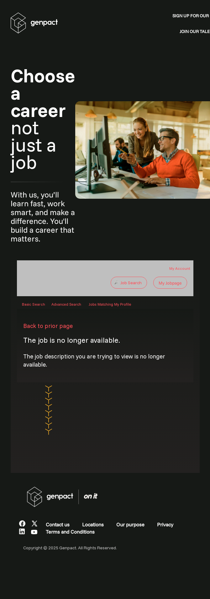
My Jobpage (170, 283)
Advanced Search (66, 304)
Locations (93, 524)
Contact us (58, 524)
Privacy (165, 524)
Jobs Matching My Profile (110, 304)
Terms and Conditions (70, 532)
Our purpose (130, 524)
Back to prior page (48, 326)
